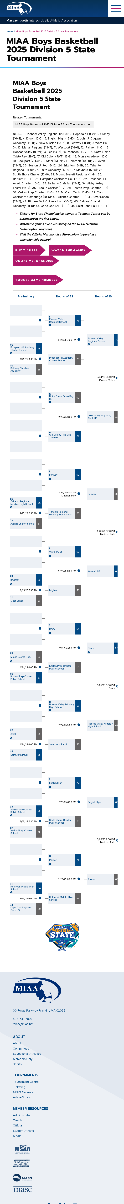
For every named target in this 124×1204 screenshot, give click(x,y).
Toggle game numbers (36, 280)
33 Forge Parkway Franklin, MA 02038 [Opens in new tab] (39, 1010)
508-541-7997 (22, 1019)
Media (17, 1136)
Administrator (22, 1115)
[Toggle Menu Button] (116, 8)
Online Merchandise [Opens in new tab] (34, 261)
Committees (21, 1048)
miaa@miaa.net (23, 1024)
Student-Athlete (23, 1130)
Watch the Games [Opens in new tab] (68, 250)
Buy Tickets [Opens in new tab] (26, 250)
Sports (17, 1064)
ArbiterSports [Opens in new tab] (22, 1097)
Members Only (22, 1059)
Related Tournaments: (27, 117)
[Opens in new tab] (22, 1149)
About (17, 1043)
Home (9, 31)
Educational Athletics (27, 1053)
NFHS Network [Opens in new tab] (23, 1092)
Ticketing (19, 1087)
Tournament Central (26, 1081)
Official (17, 1125)
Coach (17, 1120)
